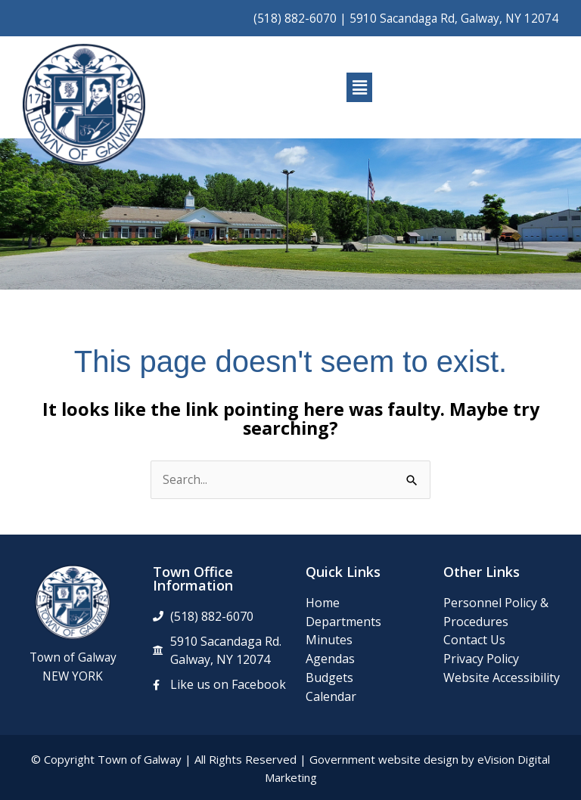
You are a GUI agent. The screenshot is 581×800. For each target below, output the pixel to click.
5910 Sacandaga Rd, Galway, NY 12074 (454, 18)
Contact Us (474, 639)
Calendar (331, 696)
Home (323, 602)
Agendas (330, 658)
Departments (343, 621)
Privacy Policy (481, 658)
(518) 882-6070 (295, 18)
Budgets (329, 677)
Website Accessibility (501, 677)
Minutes (329, 639)
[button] (359, 87)
